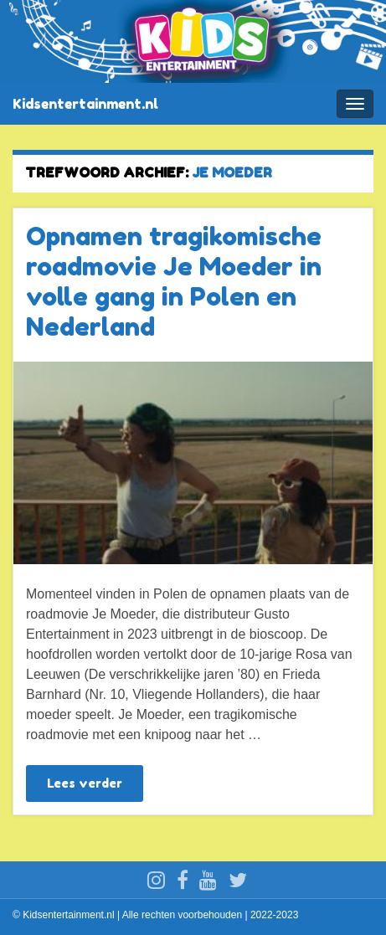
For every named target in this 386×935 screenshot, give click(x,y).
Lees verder (84, 783)
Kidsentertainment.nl (85, 103)
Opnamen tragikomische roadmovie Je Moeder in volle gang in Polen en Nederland (174, 281)
